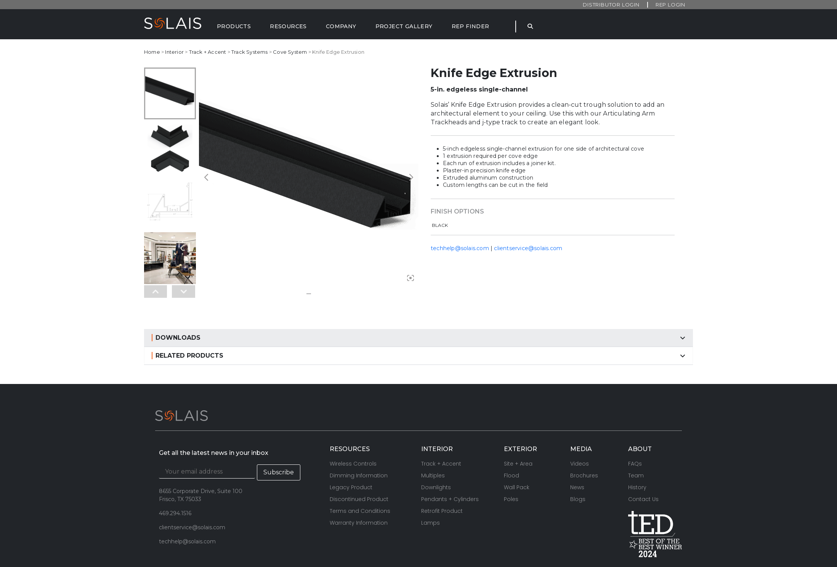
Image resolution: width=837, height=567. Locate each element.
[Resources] (288, 26)
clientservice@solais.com (528, 248)
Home (152, 52)
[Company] (341, 26)
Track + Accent (207, 52)
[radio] (441, 225)
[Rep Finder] (470, 26)
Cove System (290, 52)
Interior (174, 52)
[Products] (234, 26)
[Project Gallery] (404, 26)
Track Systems (249, 52)
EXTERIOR (520, 412)
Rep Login (670, 5)
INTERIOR (437, 412)
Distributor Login (611, 5)
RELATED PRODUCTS (189, 319)
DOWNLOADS (178, 301)
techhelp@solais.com (460, 248)
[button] (418, 301)
